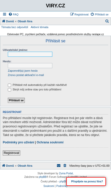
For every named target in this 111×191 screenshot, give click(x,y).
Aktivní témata (39, 27)
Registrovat (11, 153)
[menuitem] (13, 14)
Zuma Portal (66, 173)
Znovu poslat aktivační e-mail (26, 75)
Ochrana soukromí (50, 142)
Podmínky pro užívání (18, 142)
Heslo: (7, 61)
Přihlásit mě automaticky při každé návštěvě (37, 84)
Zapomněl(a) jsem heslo (23, 70)
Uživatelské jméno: (15, 49)
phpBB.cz (64, 181)
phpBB (43, 177)
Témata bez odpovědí (14, 27)
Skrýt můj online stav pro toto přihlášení (34, 89)
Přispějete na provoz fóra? (87, 181)
